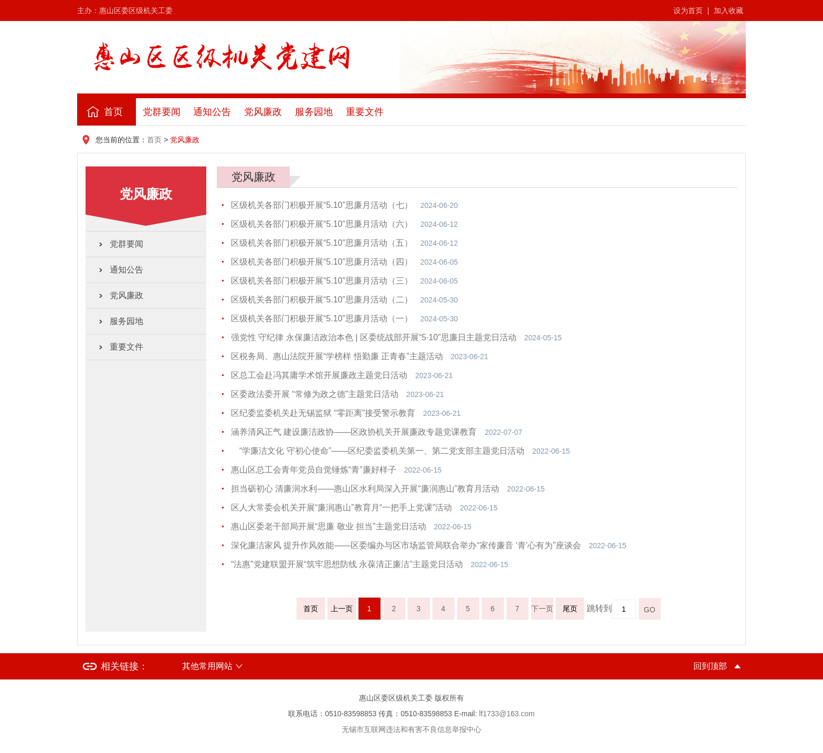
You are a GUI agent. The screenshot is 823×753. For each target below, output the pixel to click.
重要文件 (365, 112)
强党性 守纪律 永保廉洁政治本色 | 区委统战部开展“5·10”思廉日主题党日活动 (373, 337)
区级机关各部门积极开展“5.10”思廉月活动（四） (322, 261)
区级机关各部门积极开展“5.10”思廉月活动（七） (322, 205)
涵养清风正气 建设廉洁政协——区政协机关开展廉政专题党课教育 (354, 431)
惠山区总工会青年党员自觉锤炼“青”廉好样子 (313, 469)
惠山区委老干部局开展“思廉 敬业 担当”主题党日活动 (328, 526)
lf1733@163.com (507, 713)
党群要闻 (162, 112)
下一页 (542, 608)
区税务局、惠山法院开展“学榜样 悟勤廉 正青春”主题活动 (337, 356)
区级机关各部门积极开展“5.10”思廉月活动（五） (322, 242)
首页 (113, 112)
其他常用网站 (207, 666)
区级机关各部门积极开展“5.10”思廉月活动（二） (322, 299)
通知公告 (212, 112)
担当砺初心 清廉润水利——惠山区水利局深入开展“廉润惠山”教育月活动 (365, 488)
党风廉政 (263, 112)
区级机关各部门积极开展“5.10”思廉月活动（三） (322, 280)
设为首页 (688, 10)
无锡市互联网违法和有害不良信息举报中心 (411, 729)
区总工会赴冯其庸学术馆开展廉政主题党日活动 (319, 375)
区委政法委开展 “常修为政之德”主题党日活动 (314, 394)
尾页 (570, 608)
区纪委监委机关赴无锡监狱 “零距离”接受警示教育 (323, 413)
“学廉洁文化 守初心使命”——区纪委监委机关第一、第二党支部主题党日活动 (377, 450)
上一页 (342, 608)
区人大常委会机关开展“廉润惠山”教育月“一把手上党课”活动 (341, 507)
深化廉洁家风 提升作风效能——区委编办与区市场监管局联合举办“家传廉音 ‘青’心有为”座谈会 (406, 545)
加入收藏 (728, 10)
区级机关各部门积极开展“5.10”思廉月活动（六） (322, 223)
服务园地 (314, 112)
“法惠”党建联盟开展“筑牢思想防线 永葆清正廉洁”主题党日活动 (347, 564)
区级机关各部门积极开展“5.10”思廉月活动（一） (322, 318)
